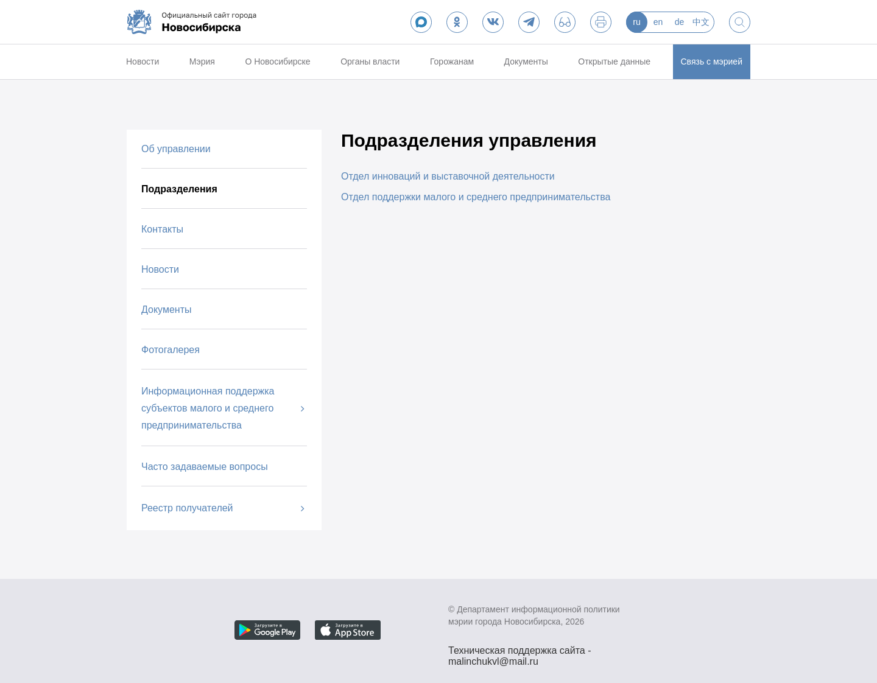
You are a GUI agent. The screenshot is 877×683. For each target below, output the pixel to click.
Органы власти (370, 61)
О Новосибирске (277, 61)
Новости (142, 61)
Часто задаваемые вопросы (204, 466)
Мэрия (202, 61)
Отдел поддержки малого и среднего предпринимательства (475, 197)
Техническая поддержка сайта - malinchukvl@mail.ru (519, 652)
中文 (701, 22)
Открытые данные (614, 61)
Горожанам (452, 61)
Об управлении (176, 149)
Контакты (162, 229)
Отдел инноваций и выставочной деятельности (448, 176)
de (680, 22)
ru (636, 22)
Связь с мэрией (711, 61)
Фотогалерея (170, 350)
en (658, 22)
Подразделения (179, 189)
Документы (526, 61)
